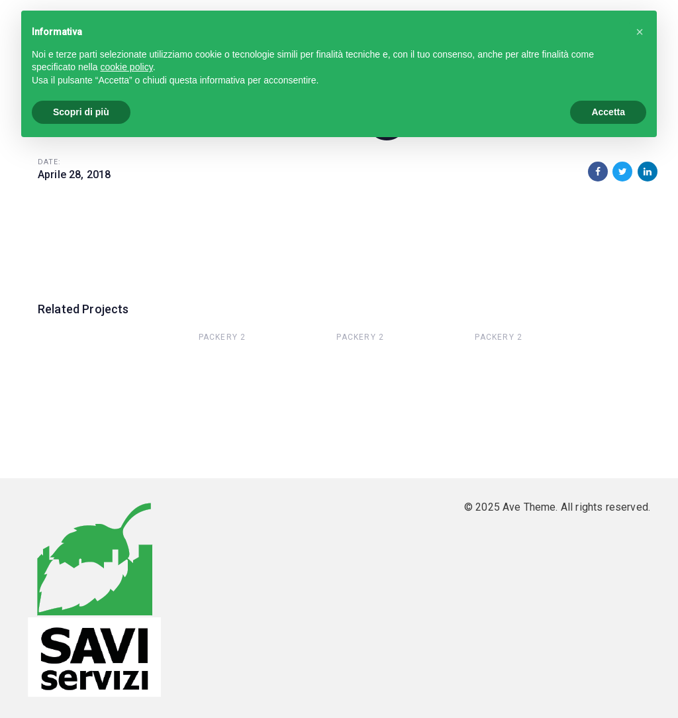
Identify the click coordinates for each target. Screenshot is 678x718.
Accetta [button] (608, 112)
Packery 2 (222, 337)
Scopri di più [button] (81, 112)
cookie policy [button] (127, 67)
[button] (639, 31)
